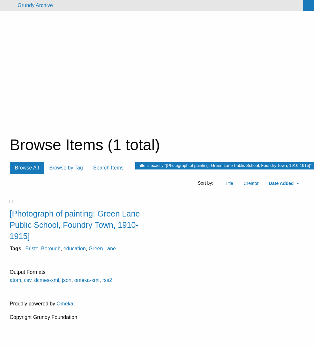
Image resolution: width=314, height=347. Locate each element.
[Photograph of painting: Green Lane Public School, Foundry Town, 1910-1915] (75, 225)
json (66, 280)
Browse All (27, 167)
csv (27, 280)
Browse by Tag (66, 167)
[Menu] (8, 5)
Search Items (108, 167)
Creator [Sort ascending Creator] (251, 183)
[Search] (308, 5)
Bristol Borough (43, 248)
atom (15, 280)
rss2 (107, 280)
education (74, 248)
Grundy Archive (35, 5)
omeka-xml (87, 280)
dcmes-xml (46, 280)
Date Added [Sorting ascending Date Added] (282, 183)
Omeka (65, 303)
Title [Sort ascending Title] (229, 183)
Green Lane (102, 248)
